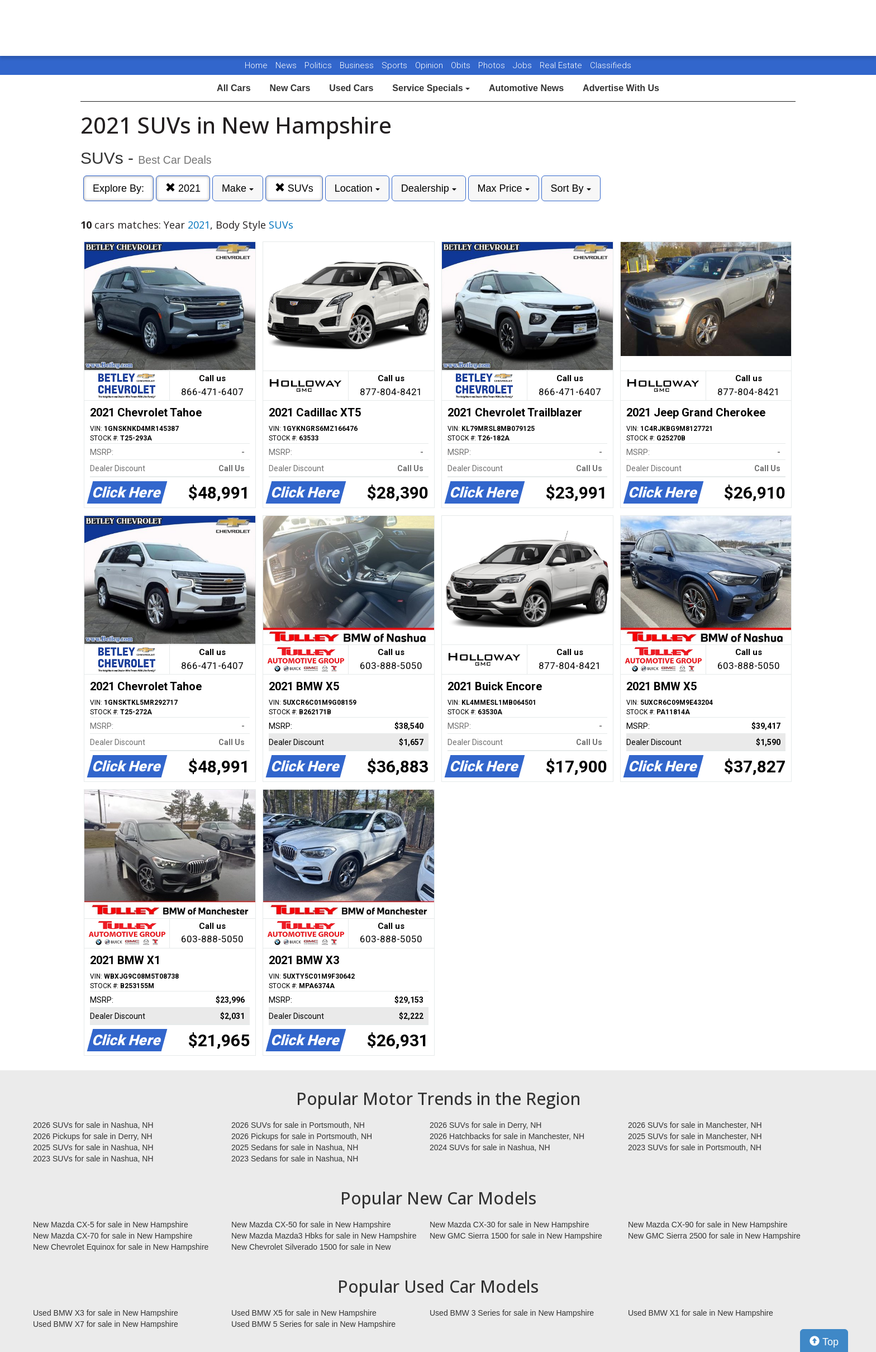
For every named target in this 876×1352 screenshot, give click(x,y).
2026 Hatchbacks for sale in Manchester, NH (507, 1136)
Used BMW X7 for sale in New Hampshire (105, 1324)
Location (357, 188)
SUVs (294, 188)
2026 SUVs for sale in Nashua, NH (93, 1125)
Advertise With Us (621, 88)
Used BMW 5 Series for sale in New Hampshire (313, 1324)
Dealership (428, 188)
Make (238, 188)
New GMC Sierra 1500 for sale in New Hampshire (516, 1235)
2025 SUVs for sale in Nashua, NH (93, 1147)
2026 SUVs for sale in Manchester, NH (695, 1125)
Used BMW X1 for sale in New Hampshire (700, 1312)
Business (358, 65)
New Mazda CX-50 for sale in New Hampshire (311, 1224)
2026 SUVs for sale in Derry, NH (485, 1125)
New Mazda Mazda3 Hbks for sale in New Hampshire (323, 1235)
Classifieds (610, 65)
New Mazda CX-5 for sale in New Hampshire (110, 1224)
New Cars (289, 88)
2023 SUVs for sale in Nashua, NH (93, 1158)
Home (256, 65)
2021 (183, 188)
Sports (396, 65)
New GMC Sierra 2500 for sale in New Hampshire (714, 1235)
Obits (462, 65)
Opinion (430, 65)
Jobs (523, 65)
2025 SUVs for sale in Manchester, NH (695, 1136)
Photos (492, 65)
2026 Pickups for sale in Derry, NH (93, 1136)
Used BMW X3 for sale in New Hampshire (105, 1312)
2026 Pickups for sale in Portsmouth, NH (301, 1136)
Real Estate (562, 65)
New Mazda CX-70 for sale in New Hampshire (113, 1235)
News (286, 65)
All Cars (233, 88)
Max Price (504, 188)
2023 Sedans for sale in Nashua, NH (294, 1158)
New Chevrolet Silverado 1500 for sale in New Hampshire (311, 1247)
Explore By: (118, 188)
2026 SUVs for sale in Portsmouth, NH (298, 1125)
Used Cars (351, 88)
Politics (318, 65)
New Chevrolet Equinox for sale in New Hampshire (120, 1246)
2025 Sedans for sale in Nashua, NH (294, 1147)
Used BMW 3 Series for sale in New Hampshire (512, 1312)
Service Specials (431, 88)
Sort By (571, 188)
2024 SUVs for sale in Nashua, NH (490, 1147)
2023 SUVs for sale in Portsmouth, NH (694, 1147)
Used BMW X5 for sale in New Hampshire (304, 1312)
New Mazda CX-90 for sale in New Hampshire (708, 1224)
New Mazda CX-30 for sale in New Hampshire (509, 1224)
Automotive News (526, 88)
